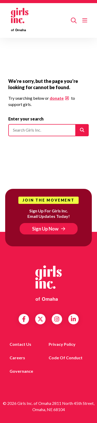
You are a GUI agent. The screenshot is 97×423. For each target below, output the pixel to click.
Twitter (40, 319)
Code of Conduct (66, 357)
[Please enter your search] (48, 130)
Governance (21, 371)
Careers (17, 357)
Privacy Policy (62, 344)
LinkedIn (73, 319)
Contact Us (20, 344)
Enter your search (25, 118)
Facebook (23, 319)
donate (57, 98)
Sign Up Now (45, 229)
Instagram (57, 319)
